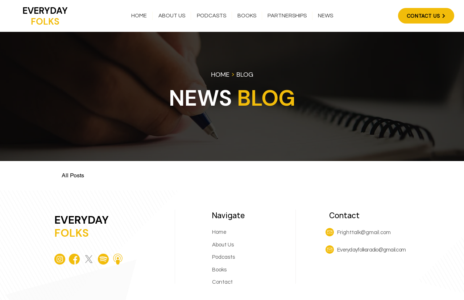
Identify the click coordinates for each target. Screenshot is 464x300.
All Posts (73, 175)
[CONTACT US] (426, 16)
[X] (88, 259)
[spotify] (103, 259)
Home (219, 232)
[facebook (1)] (74, 259)
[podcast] (117, 259)
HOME (220, 74)
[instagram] (59, 259)
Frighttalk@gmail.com (364, 232)
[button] (211, 16)
